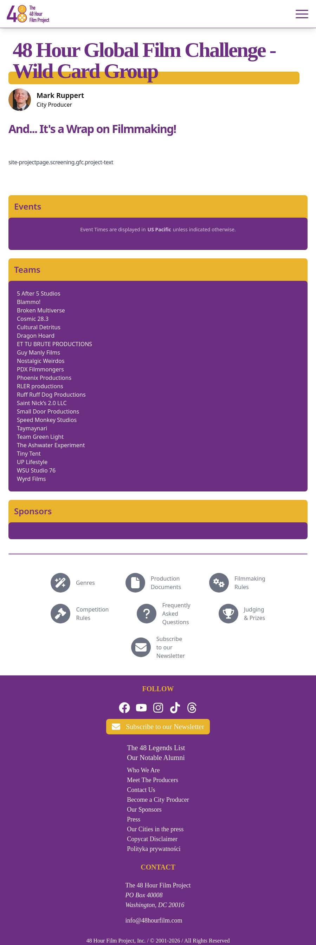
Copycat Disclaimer (152, 838)
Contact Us (141, 789)
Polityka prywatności (153, 848)
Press (133, 819)
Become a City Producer (158, 799)
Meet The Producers (152, 780)
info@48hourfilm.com (153, 920)
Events (27, 206)
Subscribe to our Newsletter (170, 647)
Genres (85, 583)
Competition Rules (92, 614)
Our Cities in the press (155, 829)
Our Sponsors (144, 809)
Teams (27, 269)
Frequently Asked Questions (176, 613)
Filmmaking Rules (249, 583)
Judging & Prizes (254, 614)
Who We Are (143, 770)
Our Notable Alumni (156, 757)
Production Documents (166, 583)
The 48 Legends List (156, 748)
